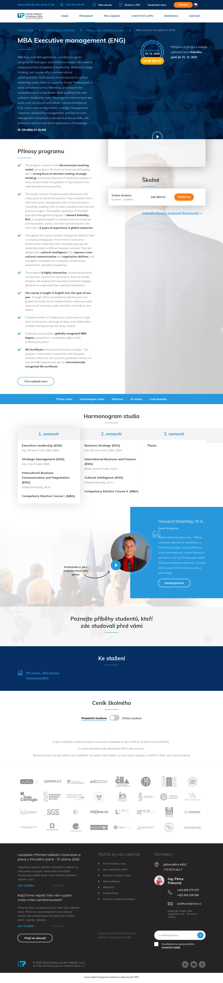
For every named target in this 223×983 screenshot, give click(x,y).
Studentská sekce (157, 5)
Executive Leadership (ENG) (42, 445)
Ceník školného (158, 399)
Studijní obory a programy (60, 30)
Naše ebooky (102, 5)
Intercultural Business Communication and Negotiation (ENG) (46, 477)
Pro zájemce (112, 16)
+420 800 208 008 (72, 4)
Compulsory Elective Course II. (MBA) (111, 491)
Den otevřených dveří (115, 869)
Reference (171, 16)
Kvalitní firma (110, 893)
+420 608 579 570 (188, 890)
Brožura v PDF (129, 5)
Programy (86, 16)
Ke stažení (136, 399)
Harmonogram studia (92, 399)
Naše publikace (112, 881)
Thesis (151, 445)
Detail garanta (174, 583)
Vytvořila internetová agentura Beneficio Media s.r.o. (59, 965)
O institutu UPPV (142, 16)
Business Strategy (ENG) (102, 445)
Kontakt (194, 16)
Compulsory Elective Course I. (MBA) (48, 496)
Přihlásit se (184, 196)
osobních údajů (171, 947)
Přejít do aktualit (35, 938)
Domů (64, 16)
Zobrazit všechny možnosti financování (170, 213)
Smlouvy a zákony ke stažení (119, 899)
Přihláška (183, 4)
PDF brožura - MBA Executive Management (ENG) (39, 675)
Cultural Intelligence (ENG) (103, 477)
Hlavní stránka (26, 30)
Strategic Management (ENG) (43, 459)
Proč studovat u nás (114, 863)
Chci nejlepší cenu (35, 381)
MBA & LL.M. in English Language (105, 30)
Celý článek (25, 885)
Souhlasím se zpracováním (178, 945)
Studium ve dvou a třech (117, 875)
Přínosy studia (64, 399)
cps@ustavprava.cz (189, 903)
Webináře (108, 887)
